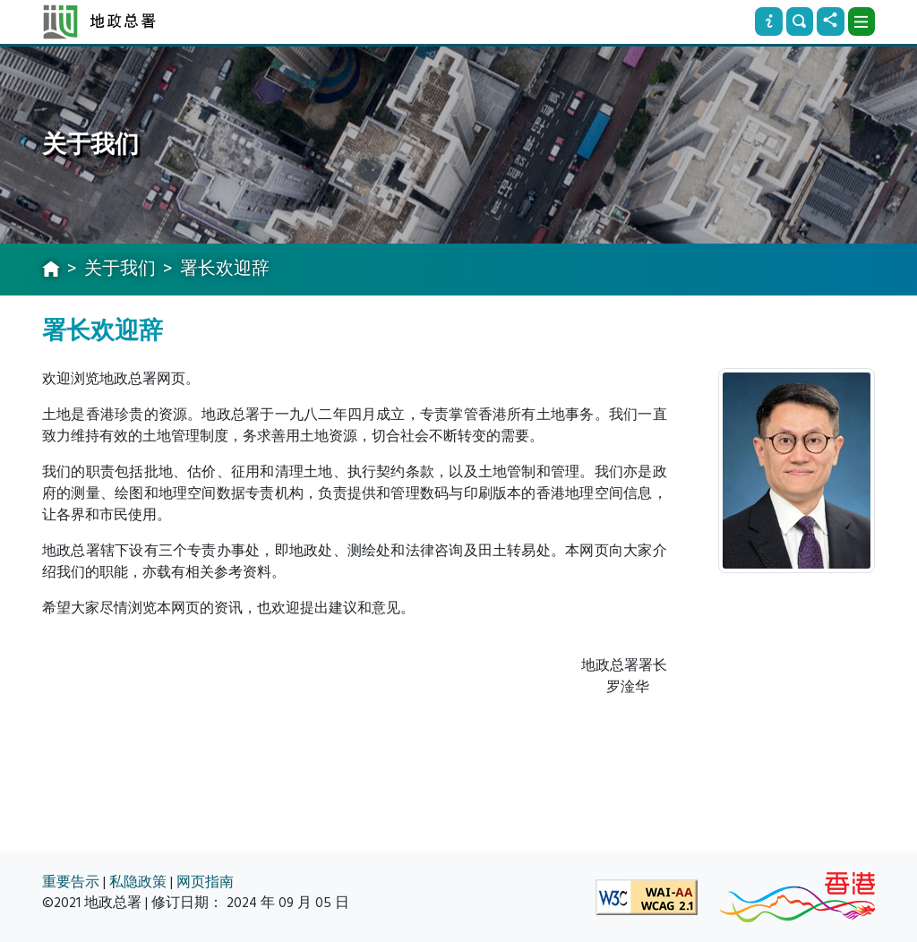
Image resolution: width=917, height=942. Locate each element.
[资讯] (768, 21)
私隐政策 (138, 882)
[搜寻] (799, 21)
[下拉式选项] (861, 21)
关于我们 (120, 268)
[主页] (51, 270)
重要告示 (70, 882)
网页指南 (205, 882)
